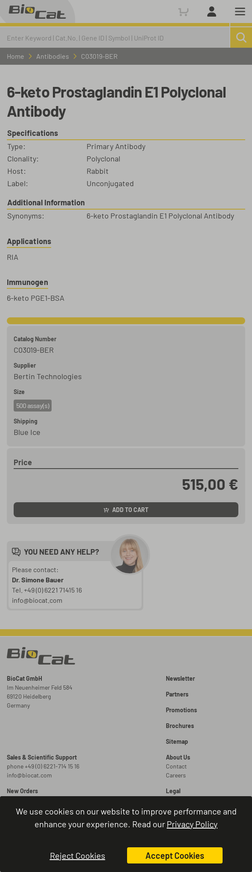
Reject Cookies (77, 855)
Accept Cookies (174, 855)
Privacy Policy (192, 824)
